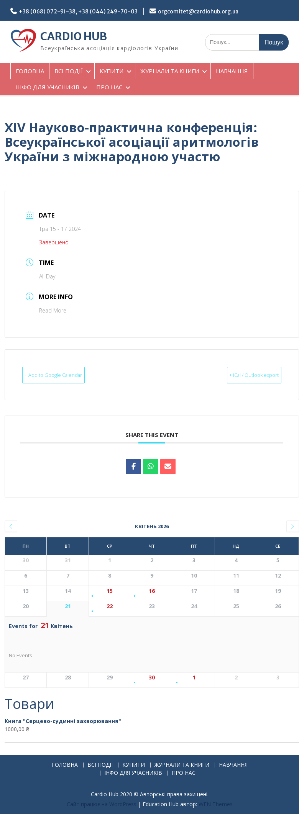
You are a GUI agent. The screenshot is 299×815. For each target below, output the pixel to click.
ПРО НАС (109, 87)
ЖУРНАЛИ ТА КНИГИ (169, 71)
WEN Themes (216, 804)
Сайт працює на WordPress (101, 804)
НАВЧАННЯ (232, 71)
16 (152, 591)
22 (110, 607)
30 (152, 678)
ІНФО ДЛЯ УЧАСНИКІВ (47, 87)
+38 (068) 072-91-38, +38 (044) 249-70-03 (78, 11)
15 (110, 591)
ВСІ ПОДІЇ (68, 71)
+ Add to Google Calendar (66, 375)
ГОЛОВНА (30, 71)
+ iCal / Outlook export (241, 375)
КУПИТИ (111, 71)
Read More (52, 310)
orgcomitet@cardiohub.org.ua (198, 11)
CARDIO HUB (73, 36)
